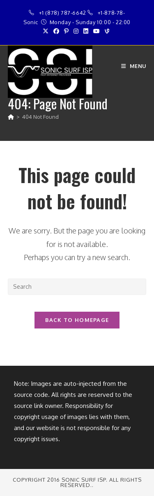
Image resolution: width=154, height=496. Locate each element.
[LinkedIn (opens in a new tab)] (86, 31)
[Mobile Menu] (133, 66)
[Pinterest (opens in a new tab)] (66, 31)
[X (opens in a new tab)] (47, 31)
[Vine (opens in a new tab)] (107, 31)
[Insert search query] (77, 287)
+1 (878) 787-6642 (62, 12)
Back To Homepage (77, 320)
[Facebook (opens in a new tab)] (56, 31)
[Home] (11, 116)
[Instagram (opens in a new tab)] (76, 31)
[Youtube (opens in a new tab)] (96, 31)
